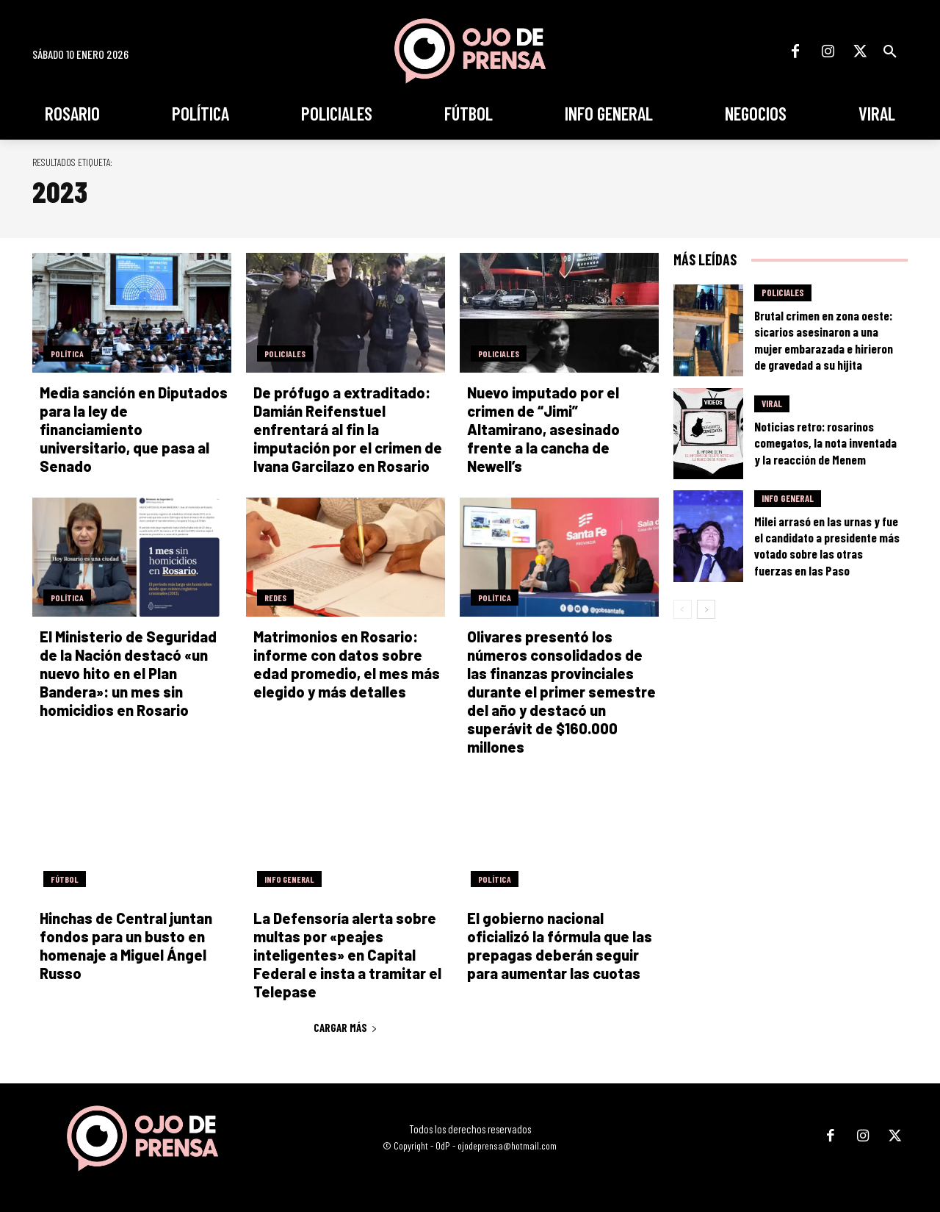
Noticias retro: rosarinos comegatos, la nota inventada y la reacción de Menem (825, 442)
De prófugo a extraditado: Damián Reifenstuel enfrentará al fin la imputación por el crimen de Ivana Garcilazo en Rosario (347, 429)
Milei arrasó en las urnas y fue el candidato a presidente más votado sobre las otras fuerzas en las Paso (827, 545)
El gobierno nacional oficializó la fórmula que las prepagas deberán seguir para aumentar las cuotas (559, 945)
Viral (772, 403)
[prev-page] (682, 609)
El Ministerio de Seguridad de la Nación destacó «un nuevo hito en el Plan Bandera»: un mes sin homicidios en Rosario (128, 673)
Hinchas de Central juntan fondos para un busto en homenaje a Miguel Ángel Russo (126, 945)
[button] (890, 51)
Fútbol (65, 879)
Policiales (285, 353)
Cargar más (345, 1027)
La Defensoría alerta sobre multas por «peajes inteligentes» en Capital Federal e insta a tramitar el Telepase (347, 954)
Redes (275, 597)
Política (67, 353)
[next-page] (706, 609)
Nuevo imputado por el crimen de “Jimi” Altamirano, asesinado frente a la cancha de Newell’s (543, 429)
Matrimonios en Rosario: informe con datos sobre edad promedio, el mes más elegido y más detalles (346, 664)
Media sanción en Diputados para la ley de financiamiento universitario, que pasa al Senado (134, 429)
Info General (289, 879)
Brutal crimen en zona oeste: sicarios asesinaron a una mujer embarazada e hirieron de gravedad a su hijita (823, 339)
